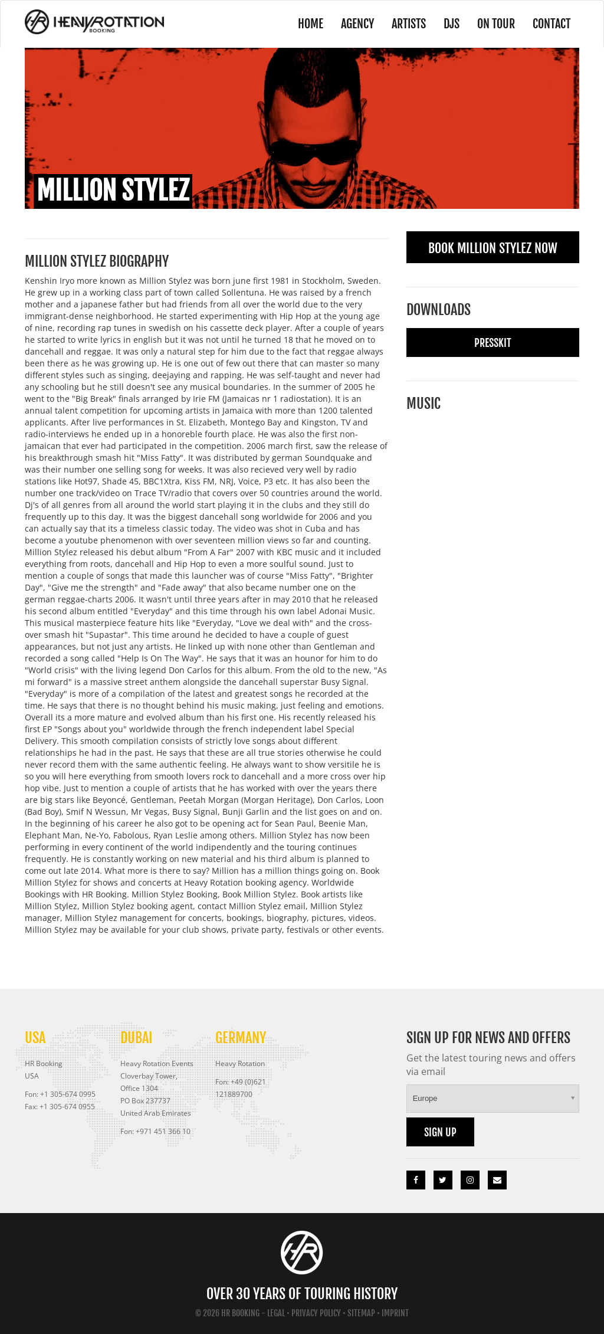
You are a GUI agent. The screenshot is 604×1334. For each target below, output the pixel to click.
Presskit (492, 342)
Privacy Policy (316, 1313)
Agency (357, 24)
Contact (551, 24)
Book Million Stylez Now (492, 248)
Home (310, 24)
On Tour (496, 24)
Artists (409, 24)
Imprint (395, 1313)
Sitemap (361, 1313)
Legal (276, 1313)
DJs (451, 24)
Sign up (440, 1132)
